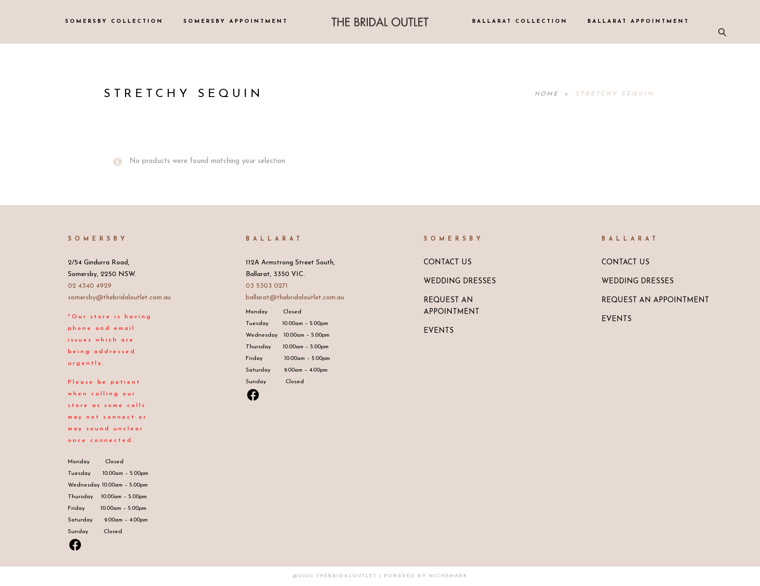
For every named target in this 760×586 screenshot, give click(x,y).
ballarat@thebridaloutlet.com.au (295, 297)
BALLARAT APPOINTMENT (638, 21)
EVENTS (439, 331)
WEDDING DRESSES (460, 281)
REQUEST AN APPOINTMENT (655, 300)
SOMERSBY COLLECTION (114, 21)
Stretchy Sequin (614, 94)
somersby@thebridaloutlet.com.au (119, 297)
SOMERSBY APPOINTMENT (235, 21)
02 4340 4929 (89, 286)
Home (548, 94)
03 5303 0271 (267, 286)
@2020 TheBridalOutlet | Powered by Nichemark (380, 576)
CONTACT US (448, 262)
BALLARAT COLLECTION (520, 21)
